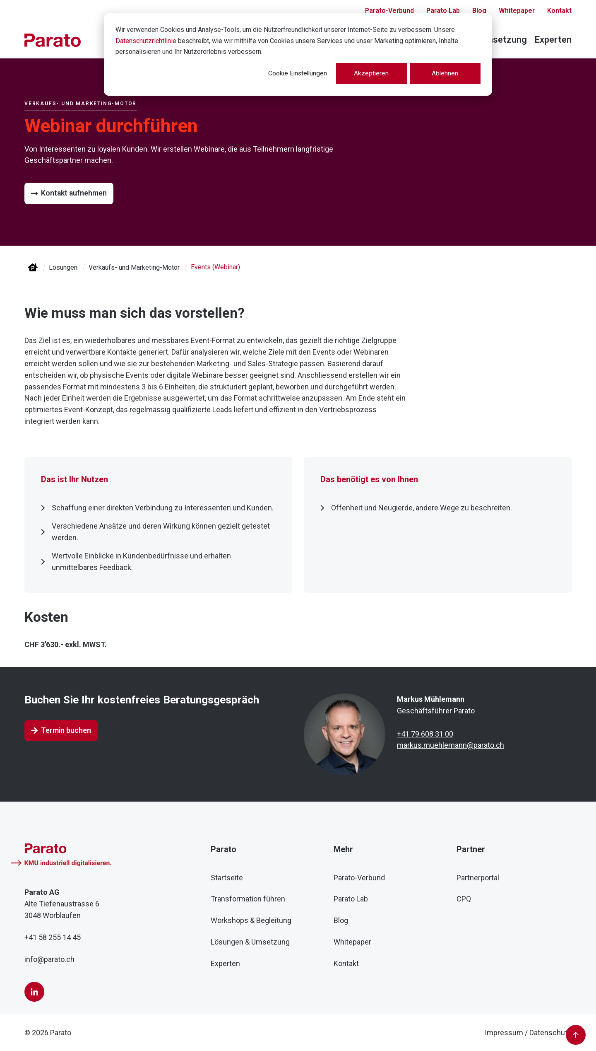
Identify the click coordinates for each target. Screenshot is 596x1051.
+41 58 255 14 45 (52, 937)
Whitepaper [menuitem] (352, 941)
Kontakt (559, 11)
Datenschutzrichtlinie (145, 41)
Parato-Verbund (389, 11)
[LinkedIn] (34, 992)
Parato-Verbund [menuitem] (359, 877)
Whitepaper (517, 11)
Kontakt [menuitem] (346, 963)
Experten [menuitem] (225, 963)
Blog (479, 11)
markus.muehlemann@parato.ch (450, 745)
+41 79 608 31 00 (425, 733)
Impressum (504, 1032)
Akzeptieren (368, 73)
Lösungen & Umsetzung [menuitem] (250, 941)
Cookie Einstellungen (292, 73)
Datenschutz (550, 1032)
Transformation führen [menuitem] (248, 898)
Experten (553, 39)
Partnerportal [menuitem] (478, 877)
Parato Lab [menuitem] (351, 898)
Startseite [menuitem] (227, 877)
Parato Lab (443, 11)
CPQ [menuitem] (464, 898)
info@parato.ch (49, 959)
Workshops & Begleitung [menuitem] (251, 920)
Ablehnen (444, 73)
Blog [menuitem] (341, 920)
